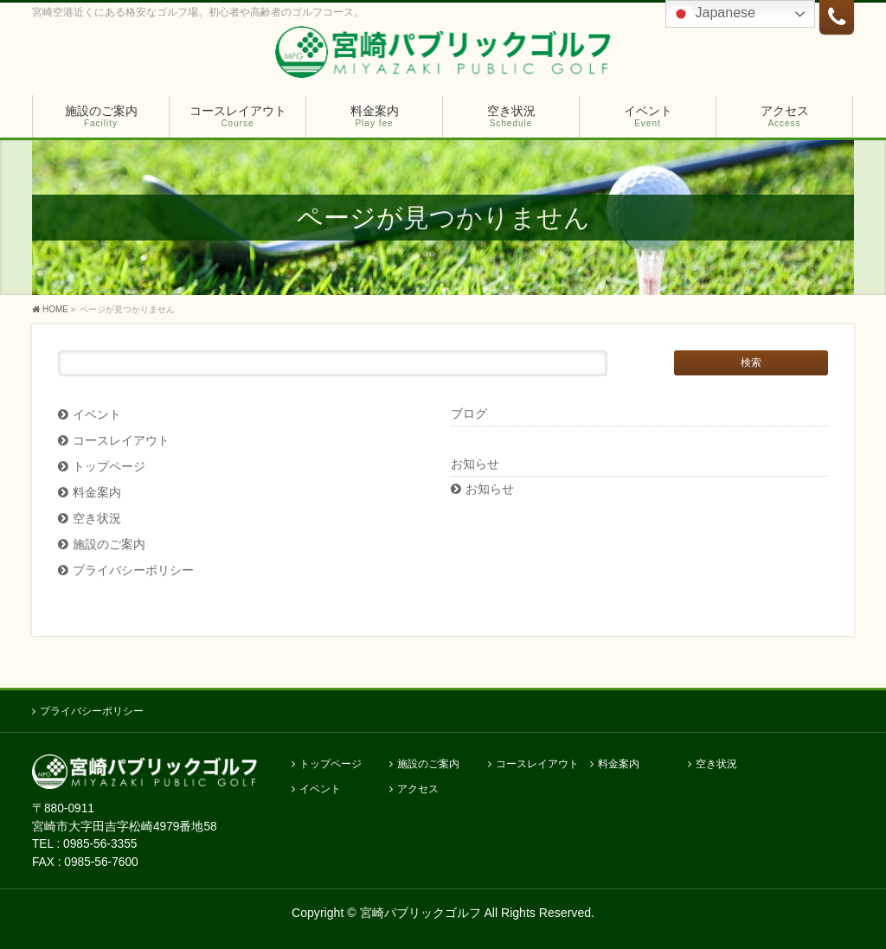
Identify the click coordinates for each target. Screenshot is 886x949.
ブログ (469, 413)
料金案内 (97, 492)
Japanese (713, 13)
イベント (97, 414)
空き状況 (97, 518)
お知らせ (489, 489)
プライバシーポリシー (133, 570)
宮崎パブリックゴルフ (420, 913)
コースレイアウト (121, 440)
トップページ (109, 466)
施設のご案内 (109, 544)
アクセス (418, 789)
